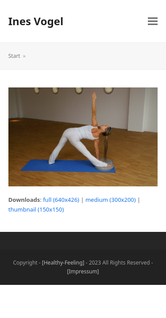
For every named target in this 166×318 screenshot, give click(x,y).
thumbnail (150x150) (36, 209)
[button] (153, 21)
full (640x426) (61, 200)
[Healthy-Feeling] (63, 262)
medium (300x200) (110, 200)
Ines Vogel (35, 21)
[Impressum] (83, 271)
